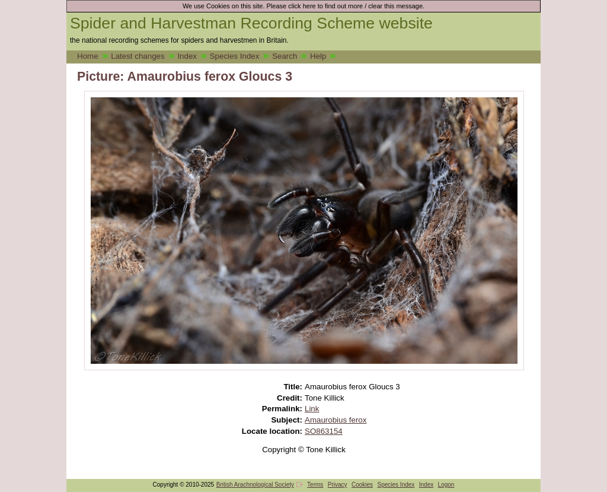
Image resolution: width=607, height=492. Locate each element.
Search (284, 56)
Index (187, 56)
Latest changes (137, 56)
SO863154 (324, 431)
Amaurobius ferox (335, 419)
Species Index (235, 56)
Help (318, 56)
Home (87, 56)
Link (312, 408)
